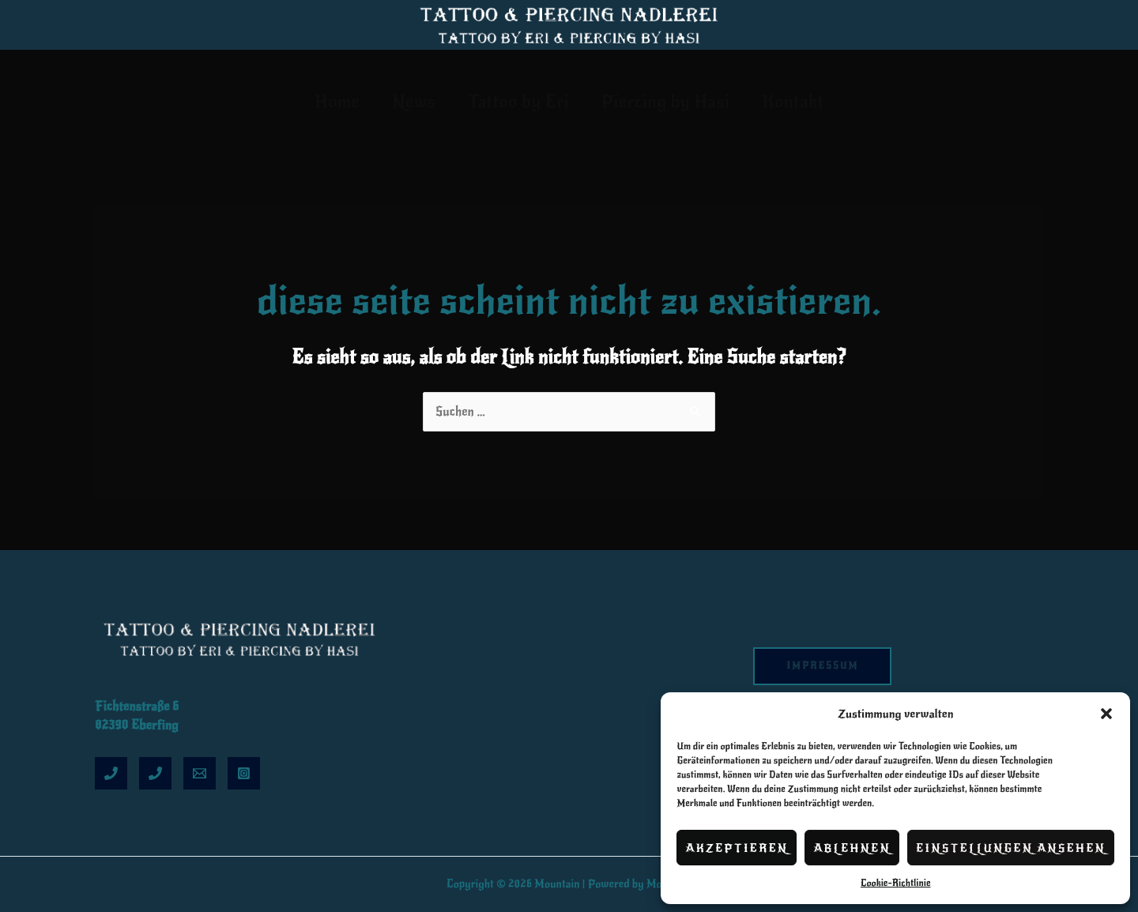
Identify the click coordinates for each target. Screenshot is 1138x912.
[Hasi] (155, 773)
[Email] (199, 773)
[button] (1106, 714)
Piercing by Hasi (669, 101)
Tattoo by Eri (518, 101)
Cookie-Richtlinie (896, 882)
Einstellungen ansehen (1011, 848)
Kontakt (800, 101)
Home (329, 101)
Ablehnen (852, 848)
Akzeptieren (736, 848)
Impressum (822, 666)
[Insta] (244, 773)
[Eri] (111, 773)
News (409, 101)
